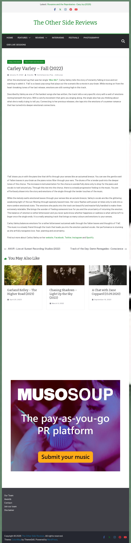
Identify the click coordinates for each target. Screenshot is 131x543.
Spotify (89, 237)
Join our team (10, 506)
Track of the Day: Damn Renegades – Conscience (98, 248)
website (49, 237)
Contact (8, 503)
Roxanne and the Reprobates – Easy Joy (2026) (69, 4)
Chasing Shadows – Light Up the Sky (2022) (63, 293)
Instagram (77, 237)
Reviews (39, 37)
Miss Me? (53, 80)
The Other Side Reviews (65, 22)
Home (10, 37)
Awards (7, 499)
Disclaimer (9, 510)
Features (22, 37)
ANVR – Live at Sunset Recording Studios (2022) (32, 248)
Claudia (30, 75)
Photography (91, 37)
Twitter (68, 237)
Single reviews (14, 62)
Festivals (74, 37)
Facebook (59, 237)
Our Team (8, 495)
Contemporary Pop (45, 75)
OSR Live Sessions (16, 44)
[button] (29, 38)
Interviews (58, 37)
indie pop (59, 75)
